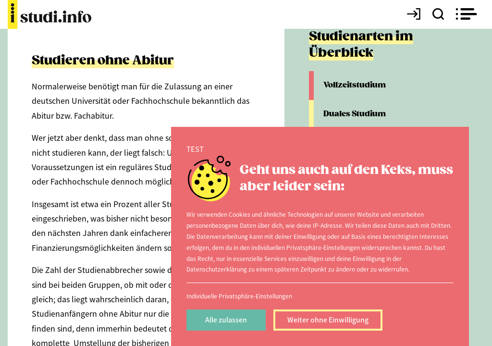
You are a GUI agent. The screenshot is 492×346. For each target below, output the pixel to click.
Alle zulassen (226, 319)
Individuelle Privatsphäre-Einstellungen (239, 296)
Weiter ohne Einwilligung (328, 319)
